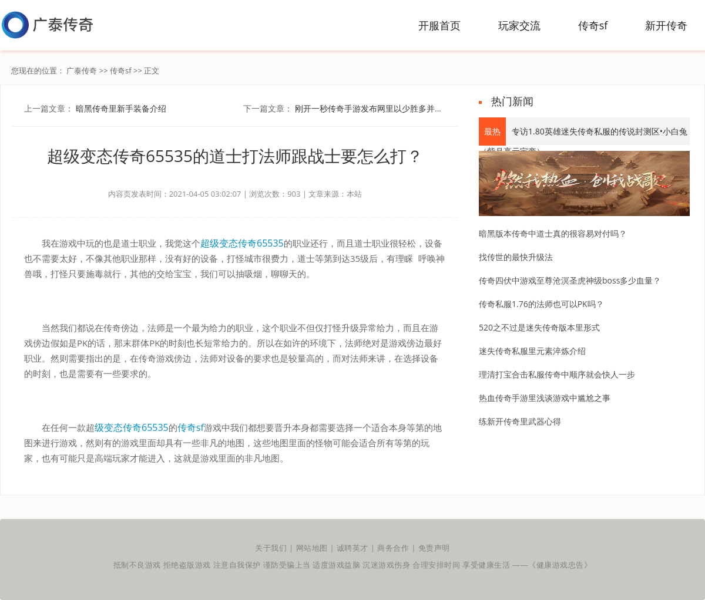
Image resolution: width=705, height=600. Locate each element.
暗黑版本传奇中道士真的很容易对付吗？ (553, 233)
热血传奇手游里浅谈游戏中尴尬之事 (544, 397)
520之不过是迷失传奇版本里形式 (539, 327)
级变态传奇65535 (132, 427)
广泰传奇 (81, 70)
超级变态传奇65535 (242, 243)
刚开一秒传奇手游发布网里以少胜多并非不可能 (381, 108)
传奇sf (121, 70)
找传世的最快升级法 (516, 256)
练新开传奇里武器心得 (520, 421)
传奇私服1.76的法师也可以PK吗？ (541, 303)
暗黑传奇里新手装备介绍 (121, 108)
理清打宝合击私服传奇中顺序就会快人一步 (557, 374)
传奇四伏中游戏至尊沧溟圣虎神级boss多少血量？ (570, 280)
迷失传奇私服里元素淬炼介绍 (532, 350)
